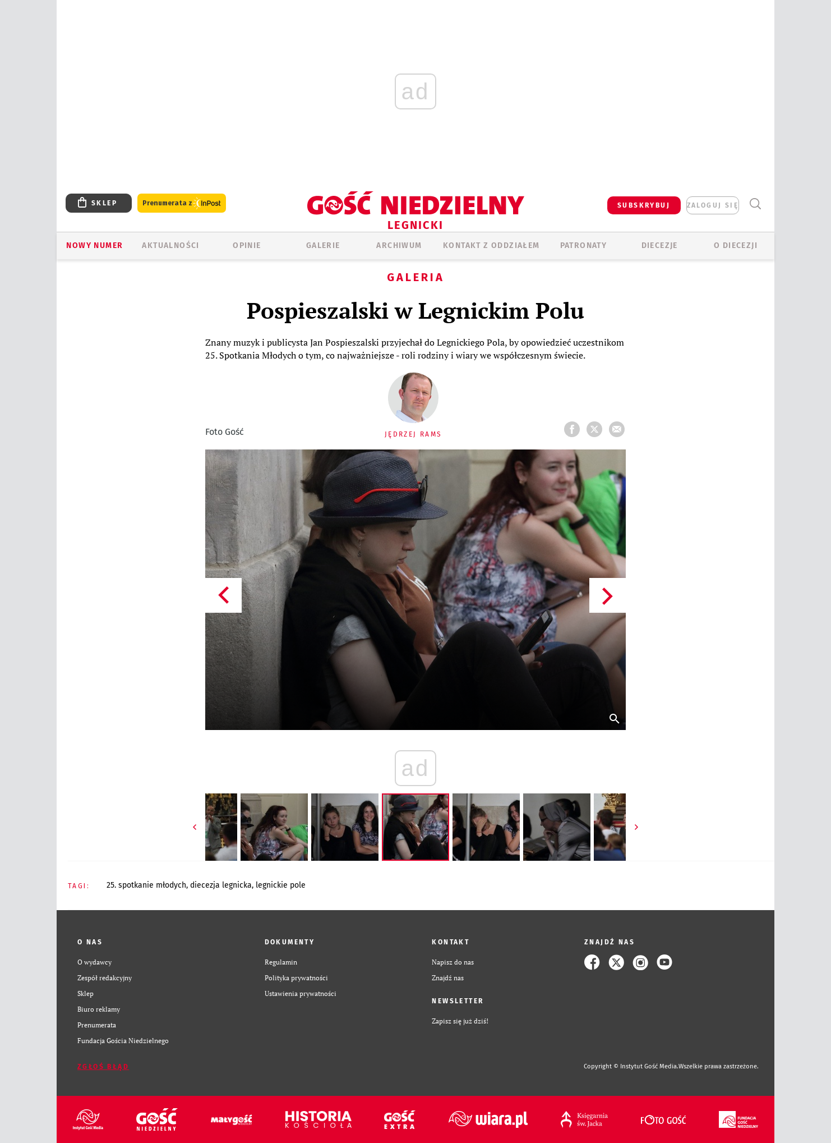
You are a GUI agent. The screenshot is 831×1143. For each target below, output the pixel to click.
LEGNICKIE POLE (281, 885)
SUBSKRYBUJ (643, 205)
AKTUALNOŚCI (170, 245)
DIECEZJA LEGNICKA (221, 885)
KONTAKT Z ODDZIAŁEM (491, 245)
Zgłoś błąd (103, 1067)
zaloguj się (712, 205)
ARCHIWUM (399, 245)
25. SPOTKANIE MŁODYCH (146, 885)
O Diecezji (736, 245)
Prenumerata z (181, 203)
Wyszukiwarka (755, 204)
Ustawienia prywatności (300, 993)
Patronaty (583, 245)
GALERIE (323, 245)
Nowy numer (94, 245)
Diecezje (659, 245)
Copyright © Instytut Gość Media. (631, 1066)
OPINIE (247, 245)
